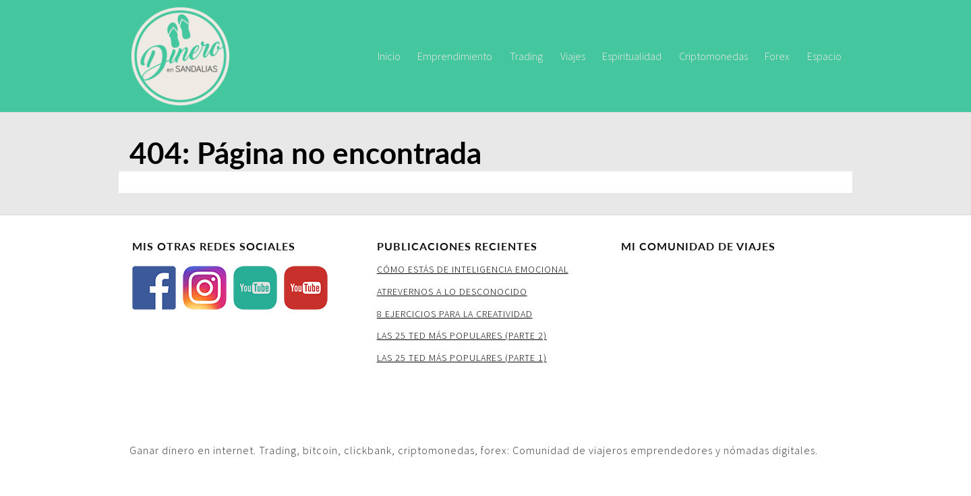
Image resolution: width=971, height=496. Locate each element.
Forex (777, 56)
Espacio (824, 56)
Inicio (389, 56)
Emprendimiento (454, 56)
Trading (526, 56)
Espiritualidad (631, 56)
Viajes (572, 56)
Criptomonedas (713, 56)
